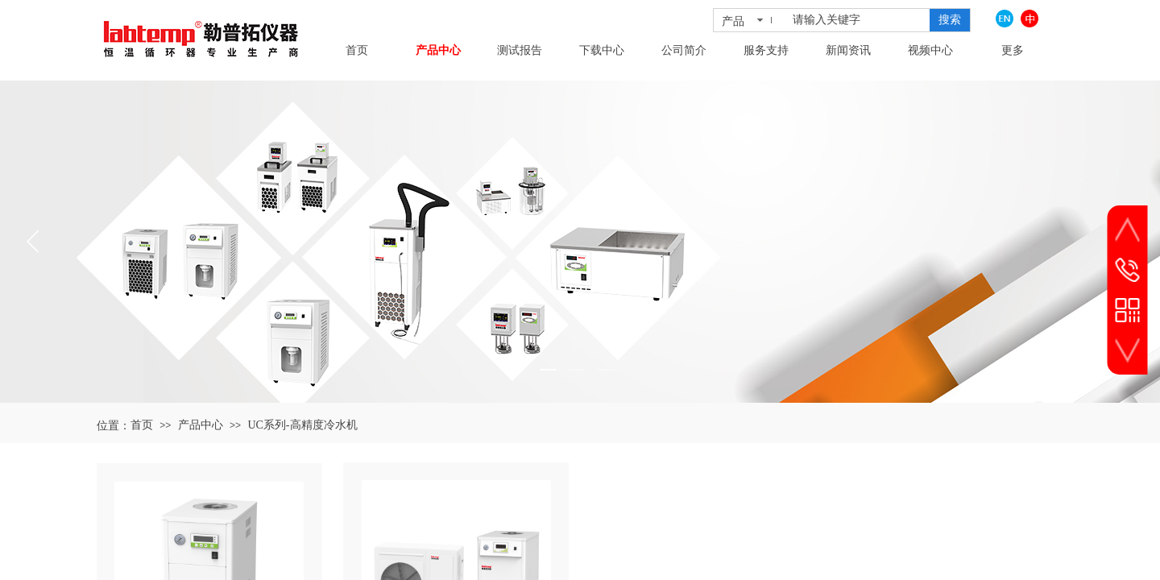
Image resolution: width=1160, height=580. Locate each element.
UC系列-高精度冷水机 (302, 425)
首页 (357, 50)
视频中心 (930, 50)
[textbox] (858, 20)
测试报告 (519, 50)
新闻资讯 (848, 50)
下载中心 (601, 50)
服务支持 (766, 50)
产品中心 (438, 50)
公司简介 (683, 50)
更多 (1012, 50)
